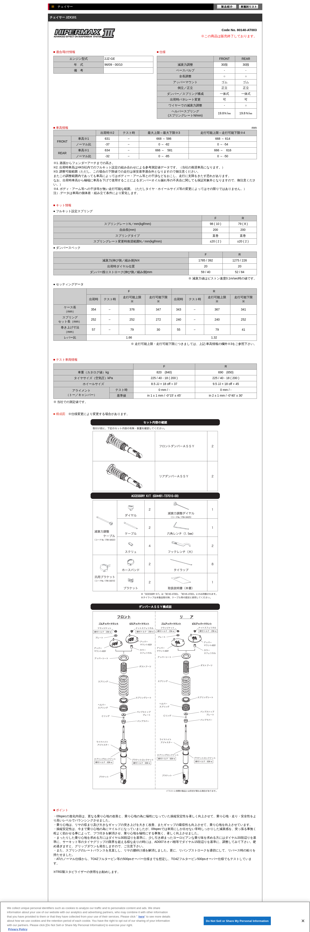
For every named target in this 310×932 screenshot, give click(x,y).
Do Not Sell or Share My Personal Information (237, 925)
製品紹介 (227, 7)
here (141, 921)
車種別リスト (249, 7)
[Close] (303, 925)
